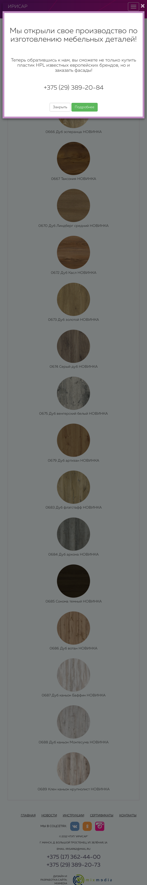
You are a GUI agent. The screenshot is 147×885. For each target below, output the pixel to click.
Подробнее (84, 107)
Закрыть (60, 107)
